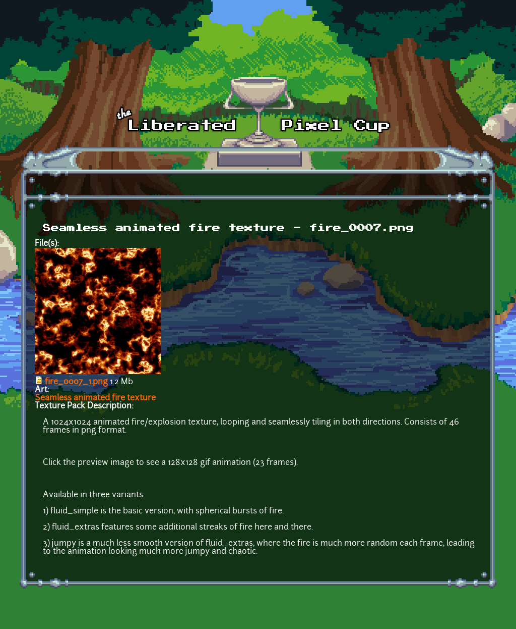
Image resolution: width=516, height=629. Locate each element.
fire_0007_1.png (76, 382)
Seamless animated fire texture (95, 398)
